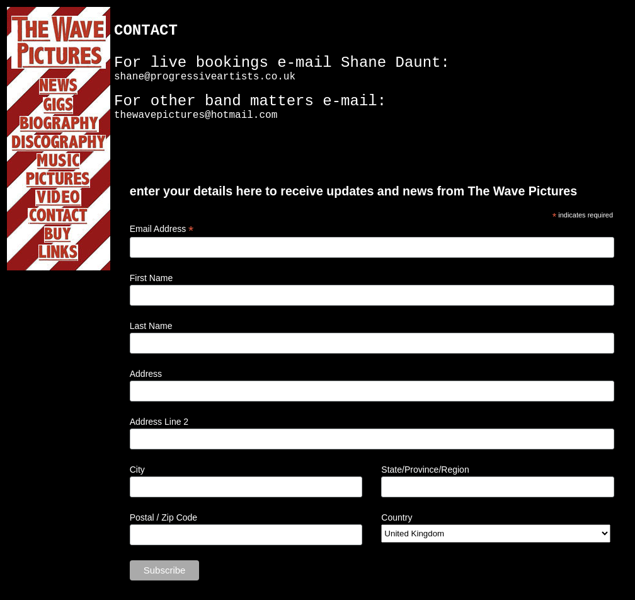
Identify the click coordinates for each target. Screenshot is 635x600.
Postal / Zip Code (163, 517)
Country (396, 517)
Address (146, 374)
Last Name (151, 326)
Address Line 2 (159, 422)
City (137, 469)
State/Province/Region (425, 469)
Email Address (162, 229)
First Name (151, 278)
